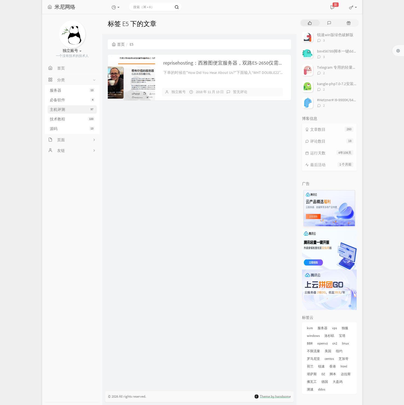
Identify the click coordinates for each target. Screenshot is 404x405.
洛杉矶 (329, 336)
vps (334, 328)
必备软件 (72, 99)
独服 (345, 328)
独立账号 (179, 91)
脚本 (333, 374)
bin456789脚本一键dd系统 (339, 51)
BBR (310, 343)
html (344, 366)
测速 (310, 389)
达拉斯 (346, 374)
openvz (322, 343)
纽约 (339, 351)
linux (345, 343)
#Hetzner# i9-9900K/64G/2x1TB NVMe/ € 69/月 (354, 99)
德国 (324, 382)
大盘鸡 (337, 382)
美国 (328, 351)
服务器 (72, 90)
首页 (118, 44)
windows (313, 336)
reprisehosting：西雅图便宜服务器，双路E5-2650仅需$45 (224, 63)
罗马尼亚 (313, 359)
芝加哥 (343, 359)
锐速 (321, 366)
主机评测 (72, 109)
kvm (310, 328)
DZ (323, 374)
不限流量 (313, 351)
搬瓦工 (312, 382)
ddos (321, 389)
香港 (332, 366)
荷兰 (310, 366)
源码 (72, 128)
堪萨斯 (312, 374)
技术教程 (72, 119)
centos (329, 359)
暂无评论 (240, 91)
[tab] (309, 23)
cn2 (334, 343)
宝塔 (342, 336)
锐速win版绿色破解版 (335, 34)
